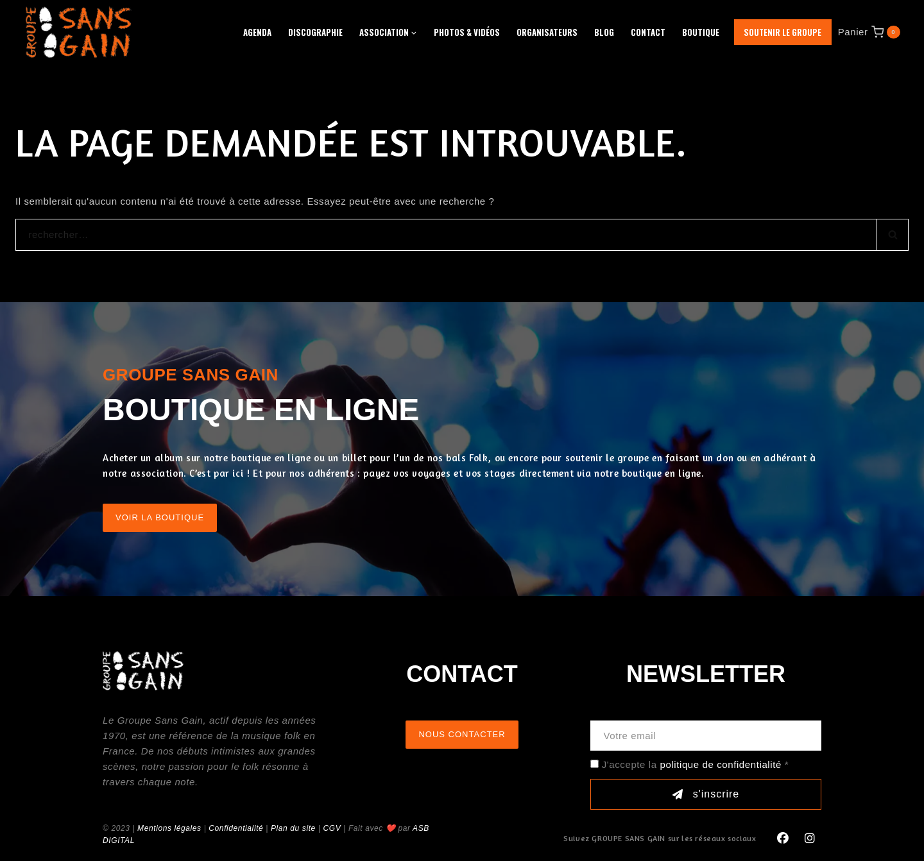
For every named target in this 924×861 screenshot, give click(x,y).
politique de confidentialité (720, 764)
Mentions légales (169, 828)
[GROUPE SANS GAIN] (78, 31)
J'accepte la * (695, 764)
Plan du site (293, 828)
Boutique (700, 32)
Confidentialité (236, 828)
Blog (604, 32)
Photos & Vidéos (467, 32)
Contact (648, 32)
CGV (332, 828)
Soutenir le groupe (782, 32)
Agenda (257, 32)
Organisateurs (547, 32)
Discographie (315, 32)
